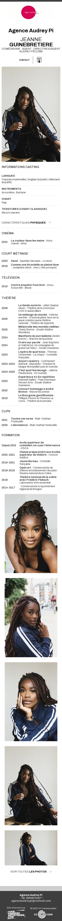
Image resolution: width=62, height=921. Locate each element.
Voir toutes (31, 871)
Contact (24, 60)
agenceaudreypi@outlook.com (31, 900)
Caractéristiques (26, 222)
